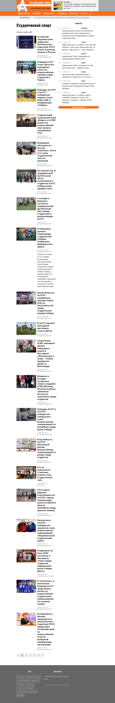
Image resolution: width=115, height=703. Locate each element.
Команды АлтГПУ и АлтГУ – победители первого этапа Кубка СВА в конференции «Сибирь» (46, 97)
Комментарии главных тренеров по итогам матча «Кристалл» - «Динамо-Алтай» (77, 67)
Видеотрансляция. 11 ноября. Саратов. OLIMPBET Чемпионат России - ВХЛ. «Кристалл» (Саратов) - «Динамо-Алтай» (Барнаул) (77, 98)
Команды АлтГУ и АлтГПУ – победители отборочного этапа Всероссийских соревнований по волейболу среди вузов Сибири (46, 419)
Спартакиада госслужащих (27, 691)
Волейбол (20, 677)
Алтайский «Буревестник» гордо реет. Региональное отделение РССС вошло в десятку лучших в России (46, 44)
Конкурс (37, 677)
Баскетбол (35, 680)
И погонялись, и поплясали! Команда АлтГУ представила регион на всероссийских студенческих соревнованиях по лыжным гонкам (45, 592)
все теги (20, 695)
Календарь (62, 13)
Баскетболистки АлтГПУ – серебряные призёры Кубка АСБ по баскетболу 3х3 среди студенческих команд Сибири (45, 303)
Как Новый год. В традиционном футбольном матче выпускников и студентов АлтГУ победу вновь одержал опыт (46, 179)
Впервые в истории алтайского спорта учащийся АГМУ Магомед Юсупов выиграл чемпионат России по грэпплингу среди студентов (46, 387)
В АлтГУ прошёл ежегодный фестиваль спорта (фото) (46, 327)
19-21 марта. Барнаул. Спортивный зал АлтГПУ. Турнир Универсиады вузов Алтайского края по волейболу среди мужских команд (46, 500)
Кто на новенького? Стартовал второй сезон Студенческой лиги (44, 473)
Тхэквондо (21, 684)
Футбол (29, 677)
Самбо (26, 680)
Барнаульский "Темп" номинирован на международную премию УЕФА (76, 57)
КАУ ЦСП (84, 13)
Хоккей (19, 680)
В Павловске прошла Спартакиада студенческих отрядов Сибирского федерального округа (45, 238)
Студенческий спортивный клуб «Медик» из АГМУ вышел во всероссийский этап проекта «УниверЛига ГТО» (46, 124)
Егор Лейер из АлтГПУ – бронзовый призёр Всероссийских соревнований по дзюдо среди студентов (46, 448)
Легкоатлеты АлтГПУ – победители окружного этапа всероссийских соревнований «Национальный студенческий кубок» (46, 530)
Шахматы (30, 684)
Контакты (74, 13)
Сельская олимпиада (25, 688)
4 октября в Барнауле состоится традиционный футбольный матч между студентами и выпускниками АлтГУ (45, 208)
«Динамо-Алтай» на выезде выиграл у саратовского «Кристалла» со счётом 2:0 (77, 76)
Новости (78, 23)
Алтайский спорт (40, 2)
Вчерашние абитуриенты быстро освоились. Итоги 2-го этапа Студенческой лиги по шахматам (46, 152)
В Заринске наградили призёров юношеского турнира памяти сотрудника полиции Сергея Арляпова (78, 86)
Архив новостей (78, 107)
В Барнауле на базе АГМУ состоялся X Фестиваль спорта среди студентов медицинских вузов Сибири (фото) (45, 560)
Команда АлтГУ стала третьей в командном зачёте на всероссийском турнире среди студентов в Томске (45, 71)
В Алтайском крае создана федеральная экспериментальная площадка (61, 17)
